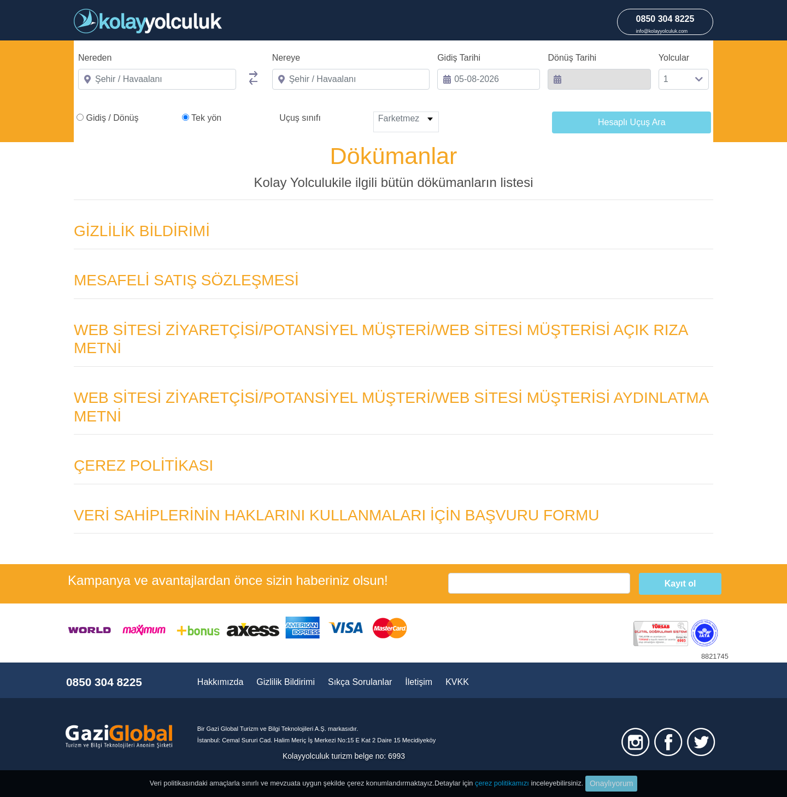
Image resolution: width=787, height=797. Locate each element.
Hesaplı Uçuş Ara (632, 122)
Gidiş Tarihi (458, 57)
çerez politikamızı (502, 783)
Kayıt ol (680, 583)
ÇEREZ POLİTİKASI (143, 465)
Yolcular (674, 57)
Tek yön (206, 117)
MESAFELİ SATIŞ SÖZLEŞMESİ (186, 280)
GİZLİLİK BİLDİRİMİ (142, 230)
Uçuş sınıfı (300, 117)
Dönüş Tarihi (572, 57)
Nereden (94, 57)
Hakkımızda (220, 682)
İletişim (418, 682)
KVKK (457, 682)
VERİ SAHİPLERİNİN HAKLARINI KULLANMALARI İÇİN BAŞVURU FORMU (337, 515)
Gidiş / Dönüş (112, 117)
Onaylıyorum (611, 783)
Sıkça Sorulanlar (360, 682)
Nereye (286, 57)
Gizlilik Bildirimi (285, 682)
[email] (539, 583)
